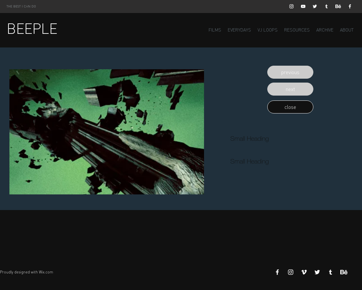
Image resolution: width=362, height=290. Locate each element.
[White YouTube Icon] (303, 6)
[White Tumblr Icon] (326, 6)
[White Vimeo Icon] (304, 272)
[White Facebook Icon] (350, 6)
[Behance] (338, 6)
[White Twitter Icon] (315, 6)
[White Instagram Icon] (291, 6)
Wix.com (46, 272)
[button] (290, 72)
